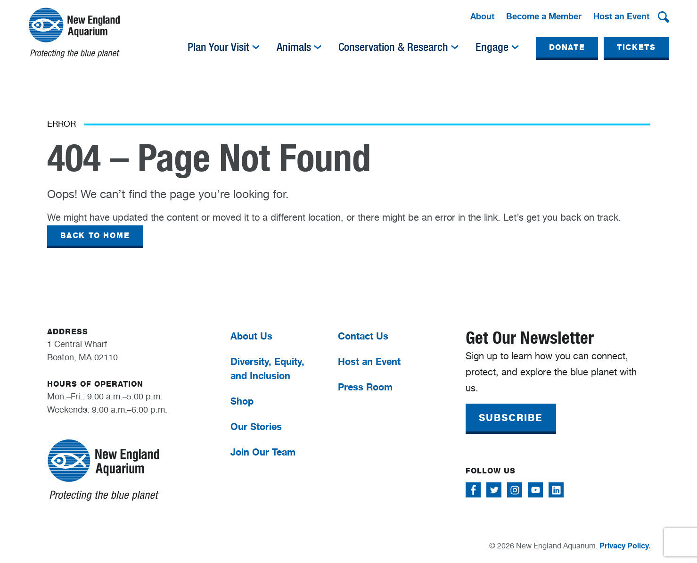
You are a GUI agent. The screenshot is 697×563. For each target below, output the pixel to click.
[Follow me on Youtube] (535, 489)
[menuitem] (482, 17)
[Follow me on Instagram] (514, 489)
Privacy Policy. (624, 545)
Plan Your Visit (218, 47)
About (482, 16)
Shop (242, 401)
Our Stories (256, 426)
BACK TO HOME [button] (95, 235)
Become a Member (544, 16)
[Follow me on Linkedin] (556, 489)
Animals (294, 47)
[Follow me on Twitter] (493, 489)
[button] (663, 17)
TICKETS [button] (636, 47)
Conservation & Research (393, 47)
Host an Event (621, 16)
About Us (251, 336)
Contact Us (363, 336)
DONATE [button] (567, 47)
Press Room (365, 387)
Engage (492, 47)
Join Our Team (262, 452)
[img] (256, 47)
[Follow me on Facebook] (473, 489)
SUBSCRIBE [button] (511, 417)
